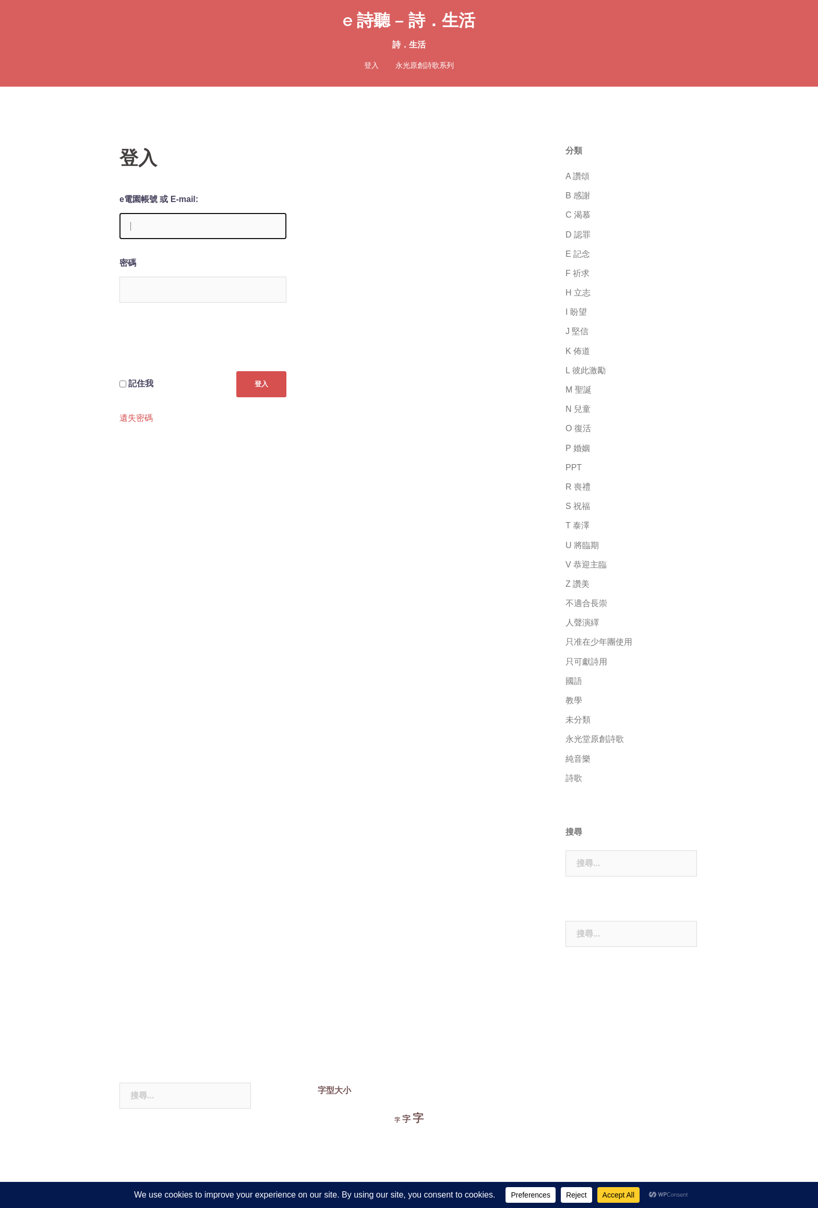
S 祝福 (578, 506)
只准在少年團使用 (599, 641)
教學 (574, 700)
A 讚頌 (578, 176)
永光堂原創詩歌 (595, 739)
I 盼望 (576, 311)
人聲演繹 (582, 622)
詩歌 (574, 778)
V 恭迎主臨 (586, 564)
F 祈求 (578, 273)
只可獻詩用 (586, 661)
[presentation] (198, 345)
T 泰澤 (578, 525)
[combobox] (631, 863)
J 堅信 (577, 331)
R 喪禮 (578, 486)
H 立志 (578, 292)
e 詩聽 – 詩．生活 (409, 20)
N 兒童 (578, 409)
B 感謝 (578, 195)
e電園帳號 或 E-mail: (158, 199)
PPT (574, 467)
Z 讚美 (578, 583)
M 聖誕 (579, 389)
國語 (574, 681)
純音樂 (578, 758)
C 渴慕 (578, 214)
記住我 (140, 382)
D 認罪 (578, 234)
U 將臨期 (582, 545)
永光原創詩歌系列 (424, 65)
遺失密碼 (136, 417)
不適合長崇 (586, 603)
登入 (371, 65)
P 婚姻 (578, 448)
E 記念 (578, 254)
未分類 (578, 719)
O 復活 (578, 428)
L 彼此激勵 (586, 370)
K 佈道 (578, 351)
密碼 (127, 262)
